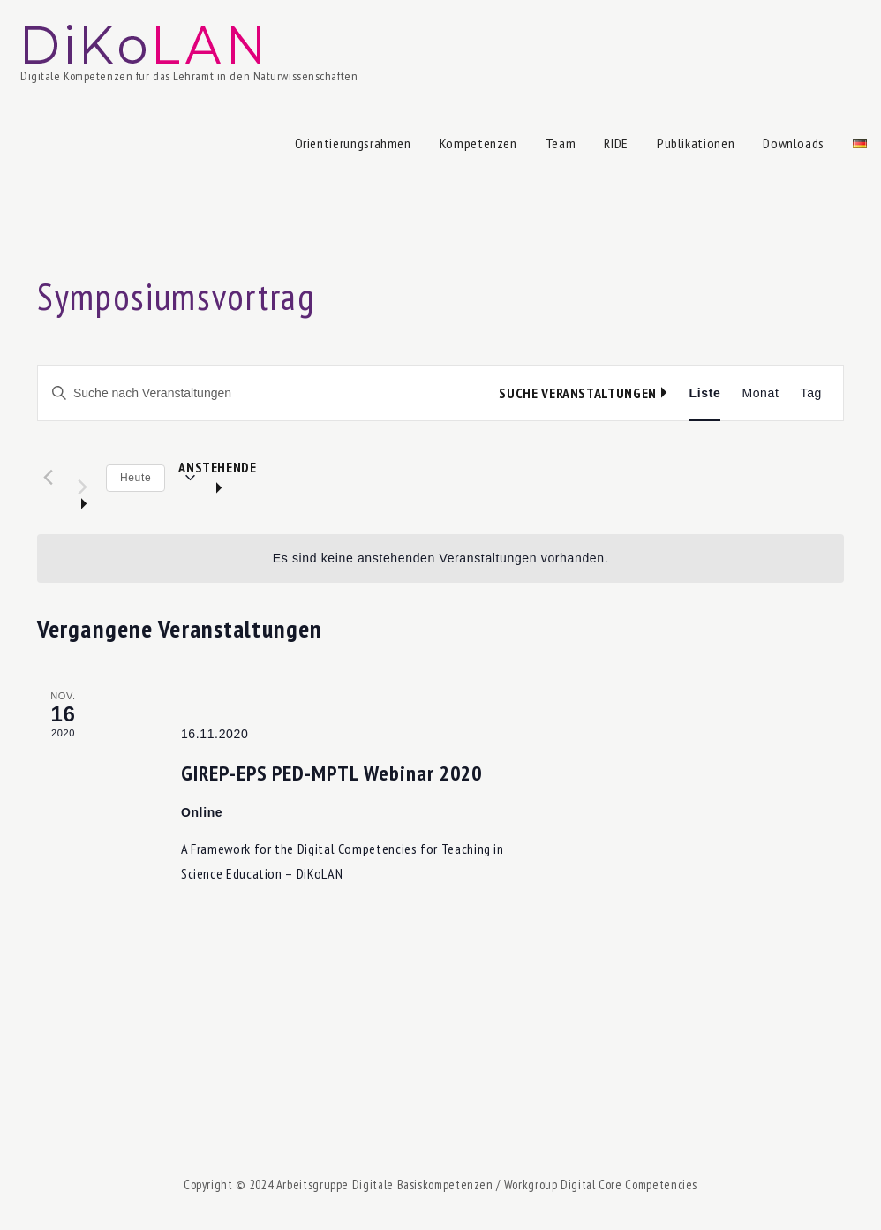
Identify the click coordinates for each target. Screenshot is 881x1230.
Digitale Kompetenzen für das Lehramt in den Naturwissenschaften (189, 76)
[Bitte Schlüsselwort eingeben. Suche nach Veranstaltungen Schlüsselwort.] (268, 393)
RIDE (616, 143)
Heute (135, 478)
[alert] (440, 558)
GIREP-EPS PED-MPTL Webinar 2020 (331, 773)
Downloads (794, 143)
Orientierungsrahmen (353, 143)
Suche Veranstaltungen (577, 393)
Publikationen (695, 143)
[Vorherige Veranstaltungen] (47, 476)
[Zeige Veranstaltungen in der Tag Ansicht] (812, 393)
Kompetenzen (478, 143)
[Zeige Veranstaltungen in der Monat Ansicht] (760, 393)
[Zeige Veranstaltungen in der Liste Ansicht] (704, 393)
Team (561, 143)
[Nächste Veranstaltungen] (82, 478)
